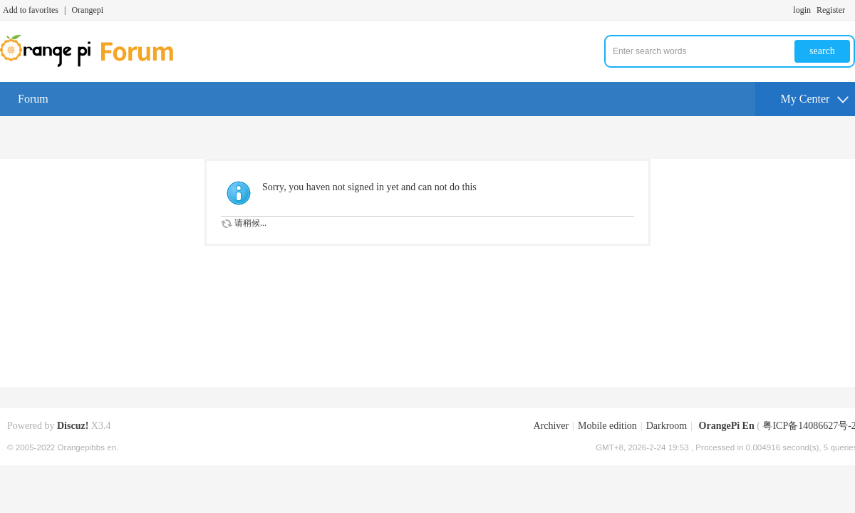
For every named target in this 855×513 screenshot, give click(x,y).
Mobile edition (607, 425)
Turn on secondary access (851, 10)
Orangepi (87, 10)
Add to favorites (30, 10)
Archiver (551, 425)
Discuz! (72, 425)
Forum (33, 99)
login (802, 10)
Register (831, 10)
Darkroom (667, 425)
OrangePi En (727, 425)
